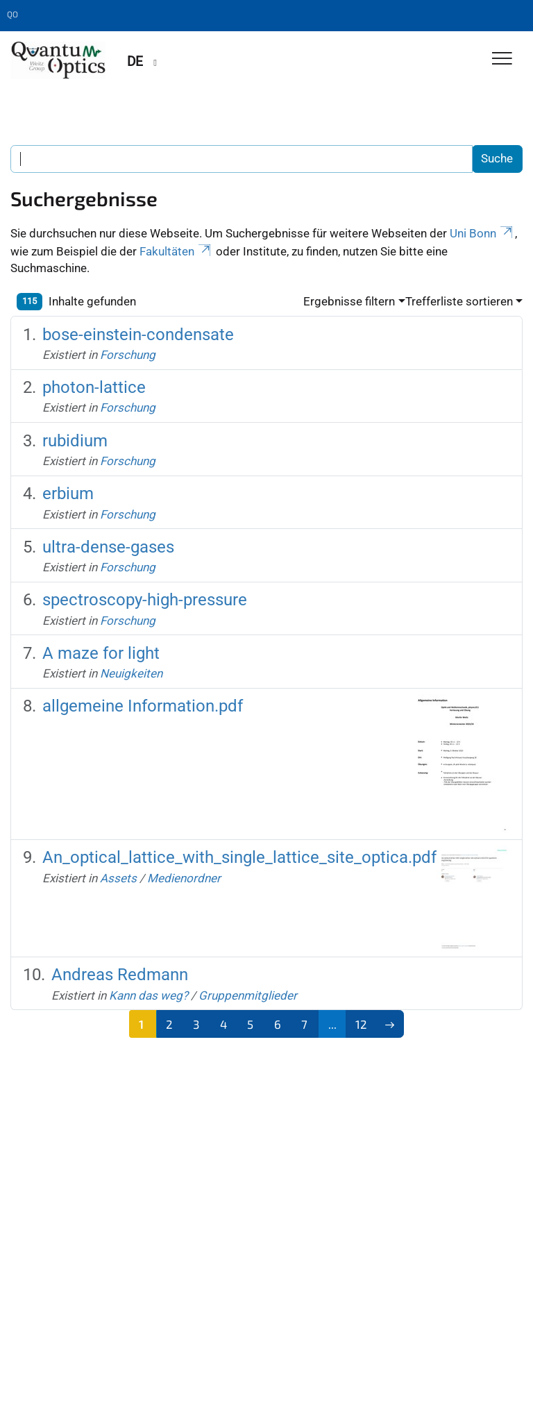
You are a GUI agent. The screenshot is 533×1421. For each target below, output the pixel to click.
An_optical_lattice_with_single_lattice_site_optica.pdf (239, 857)
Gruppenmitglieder (247, 995)
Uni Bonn (482, 233)
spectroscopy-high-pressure (144, 599)
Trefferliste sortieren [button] (459, 301)
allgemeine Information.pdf (142, 706)
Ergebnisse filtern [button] (349, 301)
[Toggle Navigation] (502, 59)
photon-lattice (94, 387)
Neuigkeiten (131, 673)
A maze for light (101, 653)
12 (361, 1024)
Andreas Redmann (119, 974)
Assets (118, 878)
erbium (68, 493)
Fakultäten (176, 251)
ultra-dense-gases (108, 547)
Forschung (127, 355)
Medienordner (184, 878)
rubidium (75, 441)
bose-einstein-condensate (138, 334)
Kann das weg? (148, 995)
